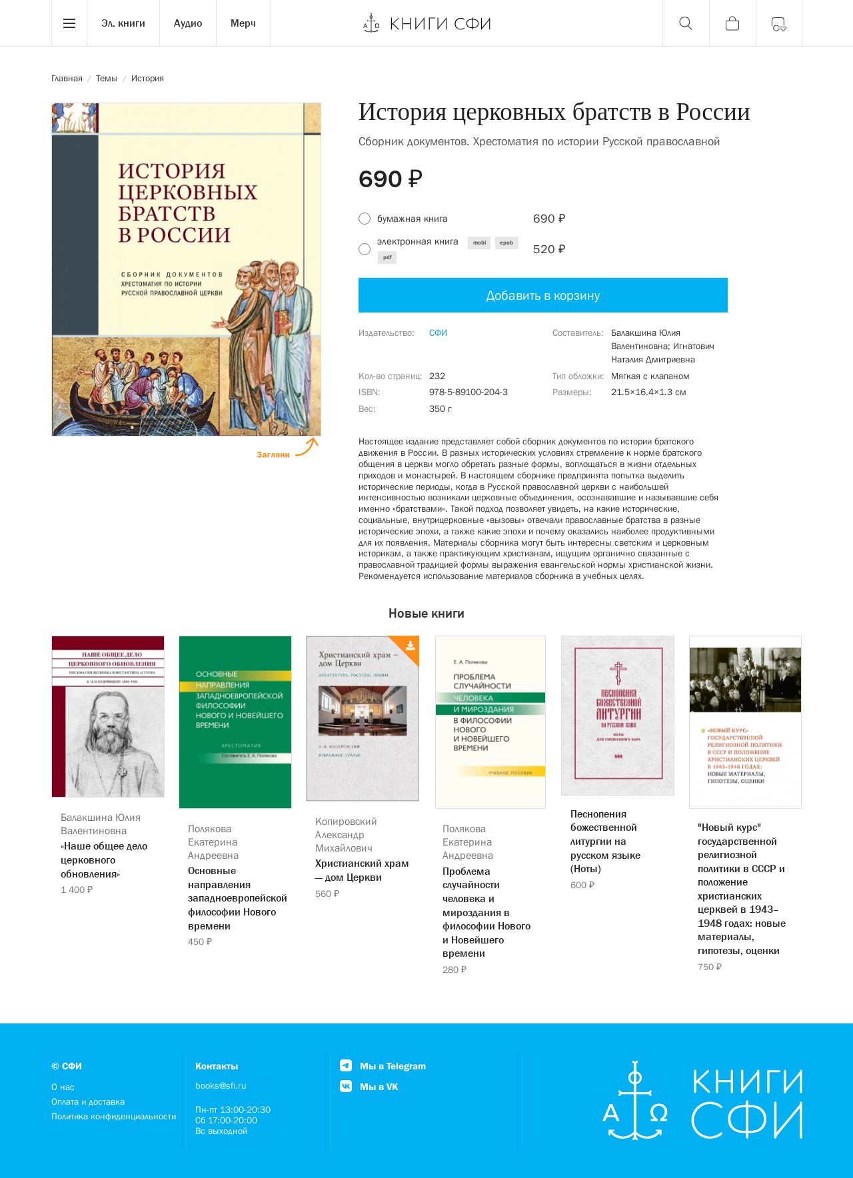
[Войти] (779, 23)
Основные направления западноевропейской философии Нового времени (235, 897)
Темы (107, 78)
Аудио (188, 23)
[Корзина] (732, 23)
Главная (67, 78)
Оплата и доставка (88, 1101)
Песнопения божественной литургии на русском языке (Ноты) (605, 841)
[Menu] (69, 23)
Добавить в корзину (543, 295)
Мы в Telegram (383, 1065)
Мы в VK (369, 1086)
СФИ (438, 332)
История (147, 78)
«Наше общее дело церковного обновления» (104, 859)
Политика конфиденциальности (113, 1116)
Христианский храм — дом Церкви (362, 870)
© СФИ (66, 1065)
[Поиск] (685, 23)
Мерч (243, 23)
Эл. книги (123, 23)
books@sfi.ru (221, 1085)
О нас (63, 1086)
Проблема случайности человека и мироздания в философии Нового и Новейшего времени (486, 912)
